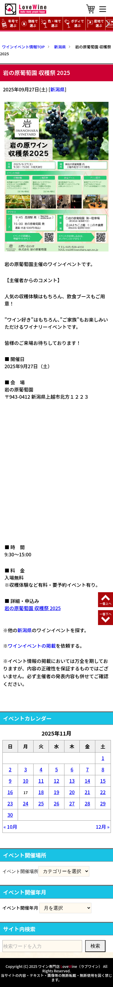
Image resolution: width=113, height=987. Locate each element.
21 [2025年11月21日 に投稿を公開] (87, 792)
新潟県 (57, 89)
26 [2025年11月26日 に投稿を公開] (56, 803)
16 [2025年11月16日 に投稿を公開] (10, 792)
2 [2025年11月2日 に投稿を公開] (10, 769)
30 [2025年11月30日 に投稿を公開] (10, 814)
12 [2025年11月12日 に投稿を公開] (56, 780)
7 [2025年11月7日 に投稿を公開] (87, 769)
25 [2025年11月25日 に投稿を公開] (41, 803)
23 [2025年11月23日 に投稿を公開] (10, 803)
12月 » (102, 826)
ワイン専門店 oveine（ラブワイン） (70, 966)
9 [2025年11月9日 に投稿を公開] (10, 780)
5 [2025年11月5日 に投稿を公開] (56, 769)
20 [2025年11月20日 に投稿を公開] (72, 792)
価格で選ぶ (29, 23)
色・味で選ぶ (51, 23)
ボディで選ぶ (74, 23)
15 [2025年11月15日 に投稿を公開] (103, 780)
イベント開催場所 (20, 871)
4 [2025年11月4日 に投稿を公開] (41, 769)
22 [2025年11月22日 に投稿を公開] (103, 792)
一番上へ (106, 603)
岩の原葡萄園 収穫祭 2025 (32, 608)
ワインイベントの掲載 (32, 645)
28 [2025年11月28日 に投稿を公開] (87, 803)
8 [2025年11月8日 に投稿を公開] (103, 769)
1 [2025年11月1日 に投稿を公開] (103, 758)
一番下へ (106, 614)
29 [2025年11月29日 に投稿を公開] (103, 803)
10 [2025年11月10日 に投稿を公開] (25, 780)
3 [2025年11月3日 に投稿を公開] (25, 769)
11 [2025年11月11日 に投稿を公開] (41, 780)
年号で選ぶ (9, 23)
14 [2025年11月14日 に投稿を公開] (87, 780)
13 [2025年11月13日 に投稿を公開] (72, 780)
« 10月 (10, 826)
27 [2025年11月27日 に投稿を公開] (72, 803)
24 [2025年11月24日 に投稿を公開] (25, 803)
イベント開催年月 (20, 908)
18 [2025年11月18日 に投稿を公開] (41, 792)
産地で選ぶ (95, 23)
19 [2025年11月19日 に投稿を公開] (56, 792)
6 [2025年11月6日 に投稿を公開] (71, 769)
